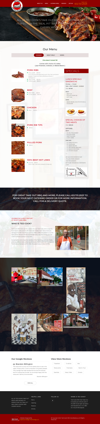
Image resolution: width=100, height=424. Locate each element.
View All (30, 383)
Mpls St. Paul (82, 368)
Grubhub (68, 363)
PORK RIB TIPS (34, 125)
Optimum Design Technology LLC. (29, 419)
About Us (39, 3)
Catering (33, 403)
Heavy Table (68, 372)
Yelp (78, 363)
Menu (46, 3)
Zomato (80, 372)
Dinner (39, 55)
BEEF (29, 90)
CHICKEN (31, 107)
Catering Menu (54, 3)
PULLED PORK (34, 142)
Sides (62, 55)
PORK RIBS (32, 70)
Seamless (56, 372)
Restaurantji (57, 368)
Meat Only (51, 55)
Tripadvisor (57, 363)
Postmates (69, 368)
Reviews (64, 3)
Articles (33, 409)
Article (71, 3)
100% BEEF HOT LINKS (38, 160)
